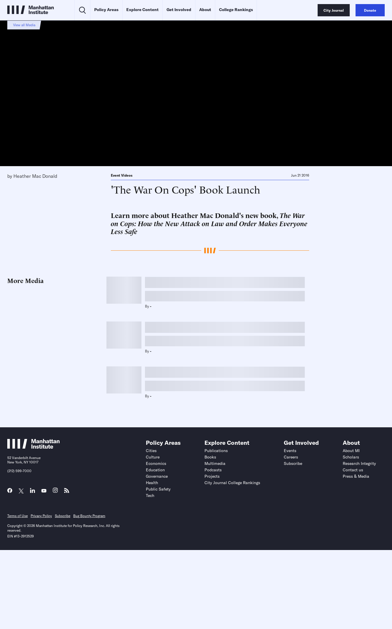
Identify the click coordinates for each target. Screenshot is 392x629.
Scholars (351, 457)
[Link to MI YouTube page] (43, 491)
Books (210, 457)
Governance (157, 476)
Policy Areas (106, 9)
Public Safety (158, 489)
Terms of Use (17, 516)
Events (290, 450)
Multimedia (214, 463)
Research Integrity (359, 463)
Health (152, 482)
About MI (351, 450)
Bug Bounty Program (89, 516)
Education (155, 469)
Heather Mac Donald (35, 176)
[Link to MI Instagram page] (55, 492)
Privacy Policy (41, 516)
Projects (212, 476)
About (205, 9)
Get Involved (179, 9)
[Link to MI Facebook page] (9, 492)
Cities (151, 450)
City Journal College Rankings (232, 482)
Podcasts (213, 469)
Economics (156, 463)
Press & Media (356, 476)
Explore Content (142, 9)
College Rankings (236, 9)
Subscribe (293, 463)
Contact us (353, 469)
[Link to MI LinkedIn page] (32, 492)
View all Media (24, 25)
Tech (150, 495)
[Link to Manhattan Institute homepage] (33, 447)
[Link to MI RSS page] (66, 492)
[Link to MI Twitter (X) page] (21, 491)
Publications (216, 450)
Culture (153, 457)
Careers (291, 457)
